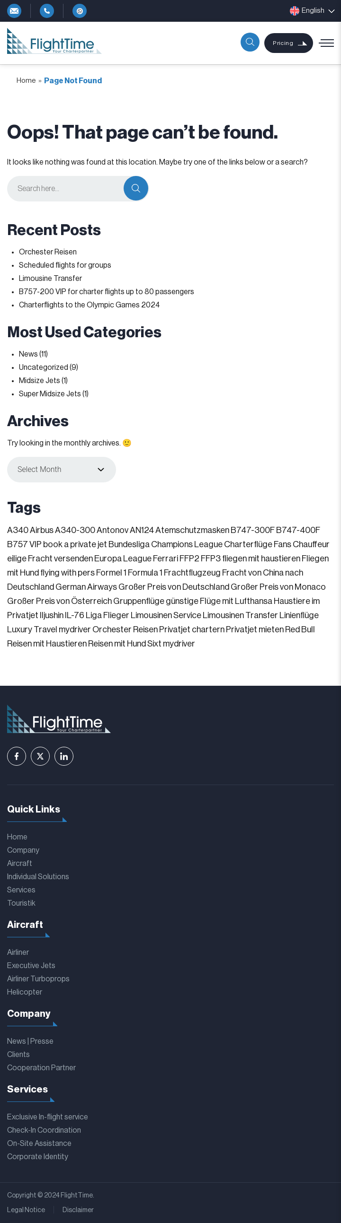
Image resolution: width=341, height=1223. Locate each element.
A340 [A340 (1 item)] (17, 530)
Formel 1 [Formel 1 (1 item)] (111, 572)
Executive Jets (31, 966)
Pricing (283, 43)
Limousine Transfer (50, 278)
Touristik (21, 903)
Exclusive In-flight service (47, 1117)
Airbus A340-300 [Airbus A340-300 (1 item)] (62, 530)
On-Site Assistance (39, 1143)
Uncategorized (43, 367)
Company (23, 850)
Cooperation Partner (41, 1068)
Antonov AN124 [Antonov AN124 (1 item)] (125, 530)
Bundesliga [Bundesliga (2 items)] (129, 544)
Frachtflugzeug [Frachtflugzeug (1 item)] (192, 572)
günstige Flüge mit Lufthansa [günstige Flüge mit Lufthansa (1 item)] (219, 601)
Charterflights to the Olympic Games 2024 (89, 305)
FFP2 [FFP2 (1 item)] (189, 558)
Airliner (18, 952)
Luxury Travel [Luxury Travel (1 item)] (32, 629)
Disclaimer (78, 1210)
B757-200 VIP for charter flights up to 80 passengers (106, 292)
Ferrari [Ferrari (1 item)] (165, 558)
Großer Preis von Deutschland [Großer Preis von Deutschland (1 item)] (173, 587)
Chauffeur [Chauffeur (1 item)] (311, 544)
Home (26, 80)
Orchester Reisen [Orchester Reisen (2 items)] (125, 629)
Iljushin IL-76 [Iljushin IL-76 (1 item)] (62, 615)
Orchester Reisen (48, 252)
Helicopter (24, 992)
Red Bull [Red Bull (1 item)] (300, 629)
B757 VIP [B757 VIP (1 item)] (24, 544)
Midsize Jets (39, 380)
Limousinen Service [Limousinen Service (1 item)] (166, 615)
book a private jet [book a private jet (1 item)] (75, 544)
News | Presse (30, 1041)
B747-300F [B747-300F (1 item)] (253, 530)
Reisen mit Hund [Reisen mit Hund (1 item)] (117, 643)
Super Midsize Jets (50, 394)
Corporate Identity (37, 1157)
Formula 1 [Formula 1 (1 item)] (145, 572)
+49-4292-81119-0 (47, 11)
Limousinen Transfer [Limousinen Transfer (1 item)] (240, 615)
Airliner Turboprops (38, 979)
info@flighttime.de (14, 11)
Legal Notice (26, 1210)
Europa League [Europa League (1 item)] (123, 558)
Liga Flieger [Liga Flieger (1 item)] (107, 615)
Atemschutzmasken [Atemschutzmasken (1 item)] (192, 530)
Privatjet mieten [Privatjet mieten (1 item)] (255, 629)
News (28, 354)
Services (21, 890)
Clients (18, 1054)
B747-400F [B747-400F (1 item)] (298, 530)
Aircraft (19, 863)
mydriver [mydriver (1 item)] (75, 629)
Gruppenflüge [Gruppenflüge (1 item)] (138, 601)
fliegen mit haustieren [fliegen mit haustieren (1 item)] (261, 558)
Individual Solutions (38, 877)
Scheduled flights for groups (65, 265)
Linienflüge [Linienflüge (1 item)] (299, 615)
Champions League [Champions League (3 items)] (187, 544)
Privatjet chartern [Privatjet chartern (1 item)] (191, 629)
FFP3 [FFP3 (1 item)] (211, 558)
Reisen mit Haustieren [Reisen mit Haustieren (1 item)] (47, 643)
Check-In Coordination (44, 1130)
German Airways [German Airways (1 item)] (86, 587)
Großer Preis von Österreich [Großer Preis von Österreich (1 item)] (59, 601)
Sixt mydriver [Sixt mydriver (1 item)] (171, 643)
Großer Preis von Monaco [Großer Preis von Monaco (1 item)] (278, 587)
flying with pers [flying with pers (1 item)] (67, 572)
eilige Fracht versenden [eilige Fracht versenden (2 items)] (50, 558)
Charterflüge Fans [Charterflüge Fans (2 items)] (257, 544)
